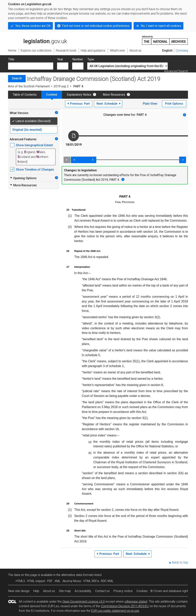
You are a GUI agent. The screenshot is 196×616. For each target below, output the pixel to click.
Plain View (150, 103)
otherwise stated (136, 601)
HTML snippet (36, 581)
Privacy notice (123, 591)
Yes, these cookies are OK (33, 26)
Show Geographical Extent (34, 145)
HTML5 (20, 581)
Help (36, 591)
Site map (65, 591)
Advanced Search (176, 71)
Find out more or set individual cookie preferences (95, 26)
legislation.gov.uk (37, 40)
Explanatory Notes (79, 94)
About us (49, 591)
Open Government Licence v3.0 (83, 601)
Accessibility (83, 591)
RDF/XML (107, 581)
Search (17, 78)
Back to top (180, 562)
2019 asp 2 (61, 86)
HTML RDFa (91, 581)
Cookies (142, 591)
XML (57, 581)
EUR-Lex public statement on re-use (115, 611)
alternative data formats (77, 575)
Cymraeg (182, 50)
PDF (50, 581)
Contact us (102, 591)
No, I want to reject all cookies (161, 26)
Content (51, 94)
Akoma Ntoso (71, 581)
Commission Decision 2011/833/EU (125, 606)
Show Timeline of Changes (35, 169)
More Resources (114, 94)
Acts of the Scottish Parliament (29, 86)
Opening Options (23, 178)
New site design (18, 591)
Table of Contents (25, 94)
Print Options (174, 103)
